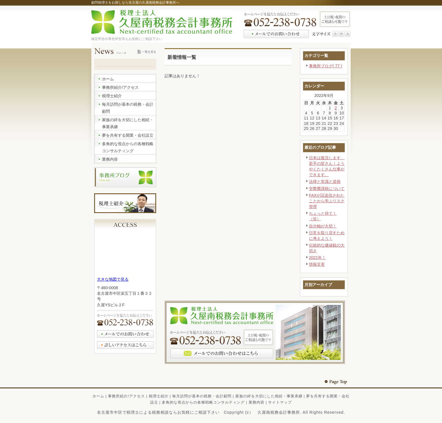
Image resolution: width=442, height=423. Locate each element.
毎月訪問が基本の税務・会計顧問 (201, 396)
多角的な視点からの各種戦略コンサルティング (203, 402)
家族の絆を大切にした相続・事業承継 (268, 396)
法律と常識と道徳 (325, 181)
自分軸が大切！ (323, 226)
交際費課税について (326, 188)
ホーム (98, 396)
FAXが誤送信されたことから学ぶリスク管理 (326, 201)
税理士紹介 (159, 396)
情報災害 (317, 264)
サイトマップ (280, 402)
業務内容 (256, 402)
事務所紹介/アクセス (126, 396)
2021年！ (317, 257)
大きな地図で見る (113, 279)
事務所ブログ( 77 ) (325, 66)
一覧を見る (149, 51)
